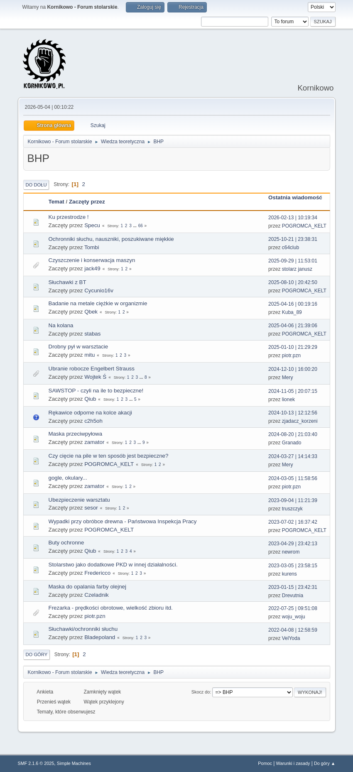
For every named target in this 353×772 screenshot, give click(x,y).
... (135, 225)
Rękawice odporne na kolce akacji (90, 412)
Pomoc (265, 763)
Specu (92, 225)
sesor (91, 508)
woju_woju (293, 617)
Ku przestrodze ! (69, 217)
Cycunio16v (98, 290)
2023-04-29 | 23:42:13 (292, 544)
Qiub (90, 399)
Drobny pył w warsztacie (78, 346)
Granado (292, 443)
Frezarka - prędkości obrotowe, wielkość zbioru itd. (111, 608)
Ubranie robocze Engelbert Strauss (92, 368)
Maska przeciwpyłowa (76, 434)
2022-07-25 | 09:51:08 (292, 608)
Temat (56, 202)
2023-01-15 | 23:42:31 (292, 587)
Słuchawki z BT (67, 282)
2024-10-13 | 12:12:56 (292, 413)
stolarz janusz (297, 269)
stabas (92, 334)
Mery (287, 377)
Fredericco (97, 573)
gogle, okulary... (68, 478)
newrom (291, 552)
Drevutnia (292, 595)
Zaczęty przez (87, 202)
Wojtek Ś (95, 377)
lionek (288, 399)
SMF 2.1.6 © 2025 (36, 763)
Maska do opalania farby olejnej (87, 586)
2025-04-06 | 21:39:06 (292, 325)
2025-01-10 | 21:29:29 (292, 347)
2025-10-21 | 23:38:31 (292, 239)
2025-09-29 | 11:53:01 (292, 261)
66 (140, 225)
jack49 (92, 268)
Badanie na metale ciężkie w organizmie (98, 303)
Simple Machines (74, 763)
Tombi (91, 247)
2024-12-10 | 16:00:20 (292, 369)
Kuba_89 (292, 312)
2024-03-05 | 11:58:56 (292, 478)
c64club (290, 247)
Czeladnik (96, 595)
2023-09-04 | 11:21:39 (292, 500)
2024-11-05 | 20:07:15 (292, 391)
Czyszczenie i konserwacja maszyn (92, 260)
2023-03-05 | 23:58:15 (292, 566)
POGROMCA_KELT (304, 226)
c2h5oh (93, 421)
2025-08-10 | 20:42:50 (292, 282)
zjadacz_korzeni (300, 421)
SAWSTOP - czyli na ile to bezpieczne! (96, 390)
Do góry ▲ (324, 763)
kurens (289, 574)
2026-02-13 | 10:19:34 (292, 218)
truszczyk (292, 509)
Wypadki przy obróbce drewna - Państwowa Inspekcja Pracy (123, 521)
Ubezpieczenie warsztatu (79, 500)
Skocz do (200, 691)
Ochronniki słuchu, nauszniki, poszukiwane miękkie (111, 239)
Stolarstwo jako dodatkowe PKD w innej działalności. (113, 564)
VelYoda (291, 638)
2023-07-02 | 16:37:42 (292, 522)
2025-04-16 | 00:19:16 (292, 304)
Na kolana (61, 325)
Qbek (91, 312)
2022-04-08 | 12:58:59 (292, 630)
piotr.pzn (291, 355)
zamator (94, 442)
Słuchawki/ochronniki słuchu (83, 629)
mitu (89, 355)
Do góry (37, 654)
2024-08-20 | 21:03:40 (292, 434)
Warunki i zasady (293, 763)
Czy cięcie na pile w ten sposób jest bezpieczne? (109, 456)
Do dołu (36, 184)
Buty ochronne (66, 542)
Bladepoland (99, 637)
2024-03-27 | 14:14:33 (292, 456)
